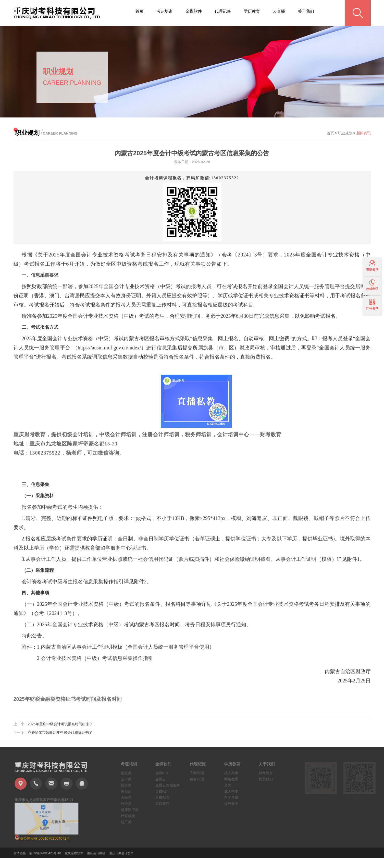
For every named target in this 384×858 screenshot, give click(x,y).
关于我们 (306, 11)
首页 (139, 11)
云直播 (279, 11)
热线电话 (372, 285)
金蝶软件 (193, 11)
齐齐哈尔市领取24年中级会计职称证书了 (60, 736)
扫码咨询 (372, 304)
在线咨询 (372, 265)
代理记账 (223, 11)
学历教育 (252, 11)
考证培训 (164, 11)
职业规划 (345, 133)
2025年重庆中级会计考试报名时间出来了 (60, 727)
